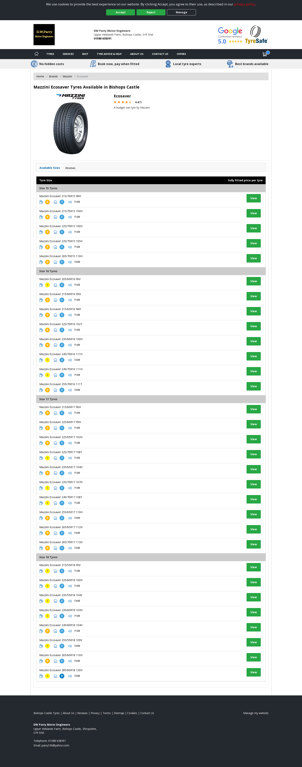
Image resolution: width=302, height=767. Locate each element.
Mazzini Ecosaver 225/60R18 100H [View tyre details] (60, 580)
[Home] (36, 54)
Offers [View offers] (181, 54)
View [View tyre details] (253, 198)
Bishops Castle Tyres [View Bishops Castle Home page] (47, 713)
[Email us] (55, 745)
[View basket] (264, 54)
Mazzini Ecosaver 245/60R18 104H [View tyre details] (60, 625)
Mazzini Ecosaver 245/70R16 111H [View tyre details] (60, 354)
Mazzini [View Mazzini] (67, 76)
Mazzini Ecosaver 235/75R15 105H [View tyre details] (60, 241)
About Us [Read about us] (68, 713)
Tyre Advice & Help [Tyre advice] (109, 54)
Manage (181, 12)
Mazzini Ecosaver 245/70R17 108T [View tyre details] (60, 497)
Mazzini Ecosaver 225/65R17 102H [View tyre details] (60, 437)
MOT (85, 54)
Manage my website (255, 713)
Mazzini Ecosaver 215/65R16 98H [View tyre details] (60, 309)
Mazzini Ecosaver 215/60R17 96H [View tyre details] (60, 407)
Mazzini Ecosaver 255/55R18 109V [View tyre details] (60, 640)
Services (68, 54)
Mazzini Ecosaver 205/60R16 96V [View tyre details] (60, 279)
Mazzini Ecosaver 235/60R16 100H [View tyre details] (60, 339)
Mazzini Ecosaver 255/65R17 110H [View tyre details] (60, 512)
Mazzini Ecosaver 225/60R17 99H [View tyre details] (60, 422)
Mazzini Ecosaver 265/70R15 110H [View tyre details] (60, 256)
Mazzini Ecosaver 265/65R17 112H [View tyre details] (60, 527)
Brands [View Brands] (53, 76)
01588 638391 (103, 38)
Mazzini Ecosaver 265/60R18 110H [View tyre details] (60, 655)
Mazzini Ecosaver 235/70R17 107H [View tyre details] (60, 482)
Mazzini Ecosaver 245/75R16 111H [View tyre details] (60, 369)
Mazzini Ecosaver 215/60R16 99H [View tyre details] (60, 294)
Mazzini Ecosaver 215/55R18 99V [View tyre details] (60, 565)
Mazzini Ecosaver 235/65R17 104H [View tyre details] (60, 467)
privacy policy (244, 4)
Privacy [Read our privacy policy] (95, 713)
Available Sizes (49, 168)
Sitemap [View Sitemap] (119, 713)
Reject (151, 12)
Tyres (50, 54)
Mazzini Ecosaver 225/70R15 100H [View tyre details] (60, 226)
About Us (136, 54)
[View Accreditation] (256, 34)
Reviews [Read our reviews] (82, 713)
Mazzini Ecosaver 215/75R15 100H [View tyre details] (60, 211)
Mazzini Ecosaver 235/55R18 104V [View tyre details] (60, 595)
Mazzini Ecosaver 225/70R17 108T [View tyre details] (60, 452)
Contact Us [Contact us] (160, 54)
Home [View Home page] (40, 76)
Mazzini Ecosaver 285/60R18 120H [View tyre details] (60, 670)
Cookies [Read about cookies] (132, 713)
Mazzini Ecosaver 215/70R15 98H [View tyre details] (60, 196)
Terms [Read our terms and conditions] (107, 713)
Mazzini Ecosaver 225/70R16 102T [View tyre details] (60, 324)
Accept (121, 12)
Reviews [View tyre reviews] (70, 168)
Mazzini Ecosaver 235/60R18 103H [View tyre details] (60, 610)
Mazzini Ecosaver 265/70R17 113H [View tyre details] (60, 542)
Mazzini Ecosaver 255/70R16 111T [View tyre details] (60, 384)
